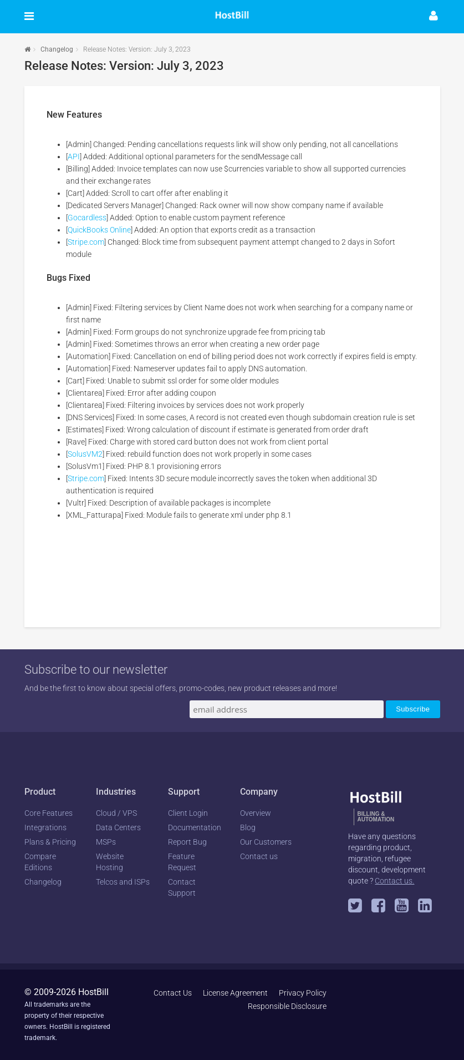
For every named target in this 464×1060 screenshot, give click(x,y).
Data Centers (118, 827)
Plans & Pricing (50, 841)
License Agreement (235, 992)
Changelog (56, 49)
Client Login (188, 813)
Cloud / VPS (116, 813)
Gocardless (87, 217)
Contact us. (394, 880)
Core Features (48, 813)
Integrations (45, 827)
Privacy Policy (303, 992)
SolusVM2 (85, 454)
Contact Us (173, 992)
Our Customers (266, 841)
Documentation (194, 827)
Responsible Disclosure (287, 1006)
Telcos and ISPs (123, 881)
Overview (255, 813)
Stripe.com (86, 242)
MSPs (106, 841)
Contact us (259, 856)
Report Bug (187, 841)
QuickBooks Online (99, 229)
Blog (248, 827)
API (74, 156)
